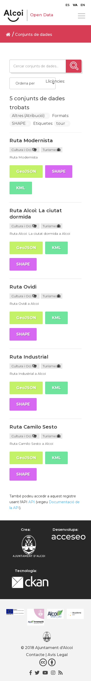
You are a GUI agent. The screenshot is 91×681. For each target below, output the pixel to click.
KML (20, 188)
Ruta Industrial (28, 357)
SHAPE (59, 171)
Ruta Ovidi (22, 287)
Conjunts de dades (33, 34)
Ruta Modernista (31, 140)
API (31, 502)
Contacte (35, 654)
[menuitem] (68, 5)
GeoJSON (26, 171)
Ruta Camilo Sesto (33, 427)
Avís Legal (58, 654)
